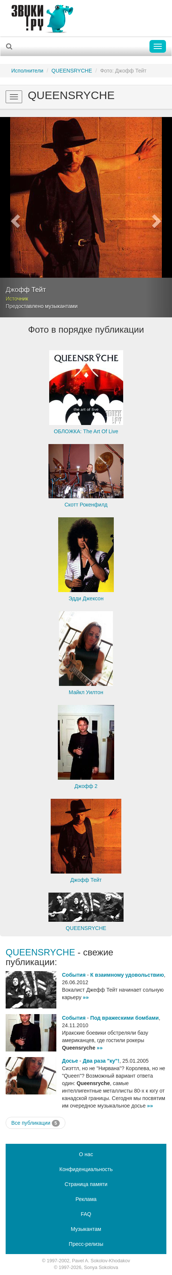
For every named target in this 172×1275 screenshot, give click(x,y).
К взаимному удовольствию (127, 975)
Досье (70, 1061)
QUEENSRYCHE (71, 71)
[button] (13, 217)
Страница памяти (86, 1184)
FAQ (86, 1214)
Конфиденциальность (86, 1169)
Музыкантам (86, 1229)
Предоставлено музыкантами (42, 306)
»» (86, 997)
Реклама (86, 1199)
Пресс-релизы (86, 1244)
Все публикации (35, 1123)
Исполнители (27, 71)
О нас (86, 1154)
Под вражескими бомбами (124, 1018)
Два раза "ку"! (101, 1061)
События (74, 975)
